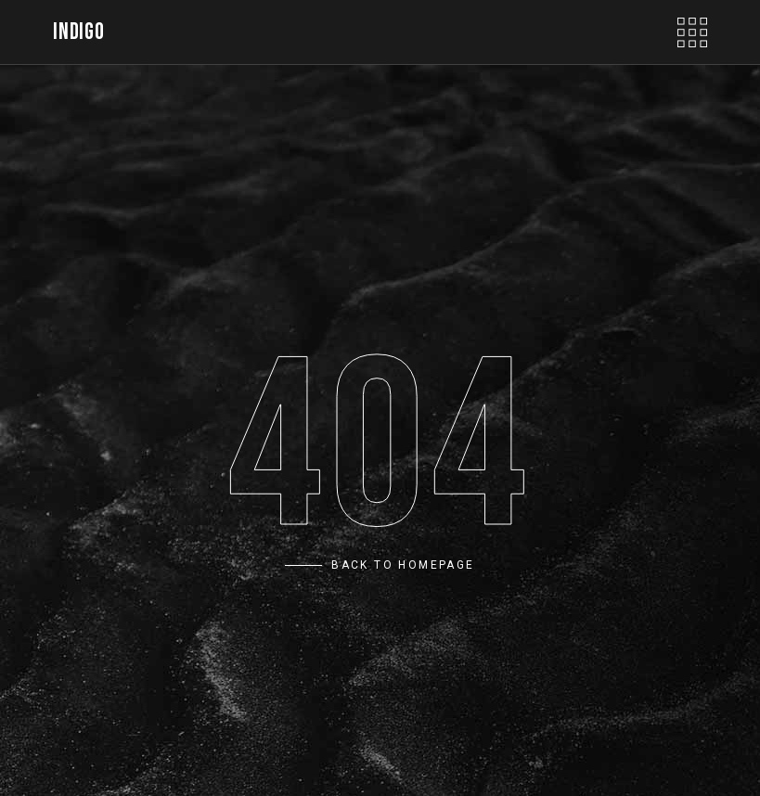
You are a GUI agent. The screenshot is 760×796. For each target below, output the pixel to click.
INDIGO (78, 32)
